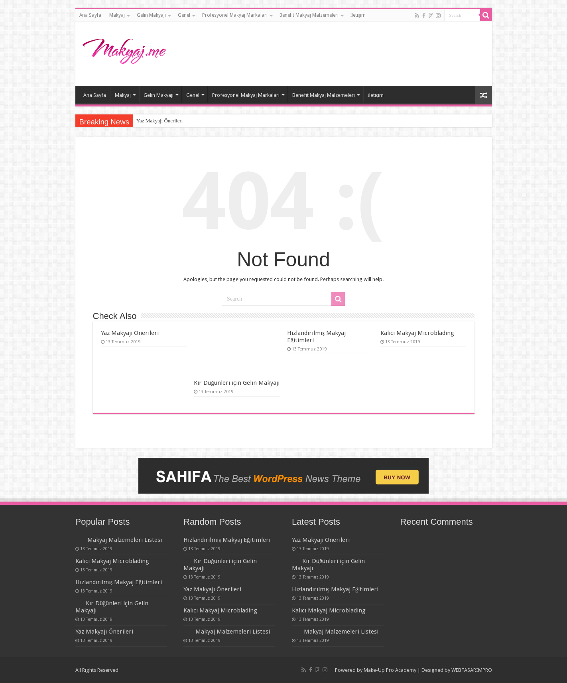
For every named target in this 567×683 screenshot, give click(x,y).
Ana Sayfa (90, 15)
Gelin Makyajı (151, 15)
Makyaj (117, 15)
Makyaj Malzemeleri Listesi (124, 539)
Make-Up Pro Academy (390, 670)
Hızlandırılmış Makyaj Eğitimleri (118, 582)
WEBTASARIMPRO (471, 670)
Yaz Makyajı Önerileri (159, 121)
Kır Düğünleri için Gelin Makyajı (237, 382)
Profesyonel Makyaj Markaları (235, 15)
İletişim (358, 15)
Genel (184, 15)
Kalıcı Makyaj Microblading (417, 333)
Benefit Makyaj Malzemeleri (309, 15)
